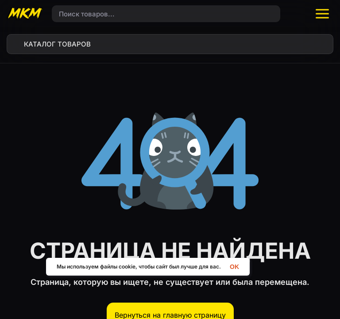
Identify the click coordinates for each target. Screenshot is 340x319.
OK (234, 266)
